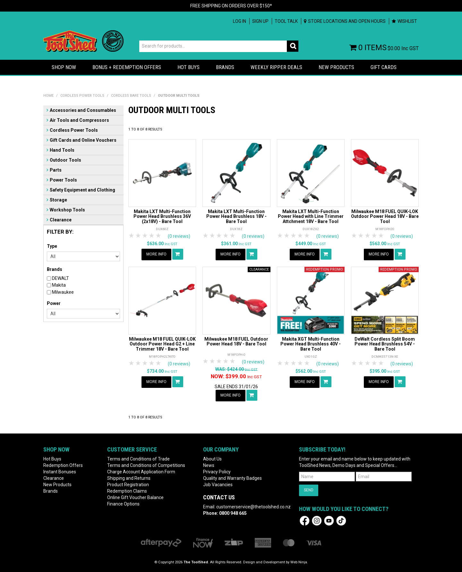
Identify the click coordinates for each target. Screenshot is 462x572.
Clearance (61, 219)
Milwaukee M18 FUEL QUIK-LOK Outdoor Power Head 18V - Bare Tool (385, 216)
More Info (156, 254)
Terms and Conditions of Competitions (146, 465)
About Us (212, 458)
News (208, 465)
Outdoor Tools (65, 160)
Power (54, 303)
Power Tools (63, 180)
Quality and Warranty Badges (232, 478)
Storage (58, 199)
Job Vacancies (218, 484)
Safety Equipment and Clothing (82, 189)
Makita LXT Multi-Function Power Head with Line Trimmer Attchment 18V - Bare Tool (311, 216)
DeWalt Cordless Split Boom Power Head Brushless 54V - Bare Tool (385, 344)
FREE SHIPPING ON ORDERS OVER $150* (231, 5)
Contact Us (219, 497)
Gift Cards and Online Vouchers (83, 140)
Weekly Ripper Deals (276, 67)
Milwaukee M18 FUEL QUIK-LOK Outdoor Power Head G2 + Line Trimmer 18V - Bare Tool (162, 344)
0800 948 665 (233, 513)
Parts (56, 170)
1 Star (131, 235)
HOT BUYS (188, 67)
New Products (336, 67)
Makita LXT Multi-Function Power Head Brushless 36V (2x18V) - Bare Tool (162, 216)
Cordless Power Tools (82, 96)
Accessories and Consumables (83, 110)
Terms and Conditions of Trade (138, 458)
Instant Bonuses (59, 471)
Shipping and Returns (128, 478)
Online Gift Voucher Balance (135, 497)
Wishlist (407, 21)
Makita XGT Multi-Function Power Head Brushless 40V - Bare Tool (310, 344)
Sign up (260, 21)
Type (52, 246)
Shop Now (64, 67)
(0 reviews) (179, 236)
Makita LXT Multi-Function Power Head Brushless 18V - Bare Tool (236, 216)
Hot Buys (52, 458)
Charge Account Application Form (141, 471)
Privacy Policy (217, 471)
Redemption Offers (63, 465)
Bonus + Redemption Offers (126, 67)
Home (48, 96)
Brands (225, 67)
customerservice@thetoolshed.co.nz (253, 506)
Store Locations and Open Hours (347, 21)
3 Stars (145, 235)
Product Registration (128, 484)
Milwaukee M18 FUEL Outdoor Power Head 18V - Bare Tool (236, 341)
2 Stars (138, 235)
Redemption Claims (127, 491)
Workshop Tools (67, 209)
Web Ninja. (299, 562)
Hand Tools (62, 150)
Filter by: (60, 231)
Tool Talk (286, 21)
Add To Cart (177, 254)
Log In (239, 21)
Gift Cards (384, 67)
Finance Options (123, 503)
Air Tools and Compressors (79, 120)
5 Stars (158, 235)
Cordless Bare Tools (131, 96)
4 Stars (152, 235)
